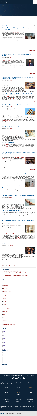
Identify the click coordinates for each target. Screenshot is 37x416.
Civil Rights (10, 80)
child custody (5, 199)
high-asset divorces (5, 229)
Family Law (10, 197)
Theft (3, 317)
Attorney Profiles (14, 375)
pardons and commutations (10, 166)
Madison (18, 392)
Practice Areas (19, 375)
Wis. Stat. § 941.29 (12, 98)
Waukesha (30, 387)
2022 (3, 335)
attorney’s (12, 113)
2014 (3, 346)
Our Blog (27, 375)
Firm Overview (8, 375)
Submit (4, 364)
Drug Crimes (11, 245)
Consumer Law (5, 294)
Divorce (10, 57)
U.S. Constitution (5, 144)
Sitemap (20, 413)
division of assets (9, 60)
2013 (3, 348)
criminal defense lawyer (7, 120)
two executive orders (18, 157)
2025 (3, 331)
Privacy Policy (14, 413)
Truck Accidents (5, 318)
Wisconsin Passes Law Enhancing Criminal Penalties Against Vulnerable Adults (13, 271)
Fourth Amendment (5, 146)
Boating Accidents (5, 285)
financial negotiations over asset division (8, 233)
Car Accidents (5, 288)
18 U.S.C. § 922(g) (10, 96)
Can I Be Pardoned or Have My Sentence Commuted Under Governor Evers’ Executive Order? (15, 275)
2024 (3, 332)
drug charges (9, 259)
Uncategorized (5, 320)
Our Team (24, 375)
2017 (3, 342)
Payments (17, 413)
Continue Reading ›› (32, 50)
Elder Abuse (4, 301)
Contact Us (32, 375)
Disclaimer (10, 413)
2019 (3, 339)
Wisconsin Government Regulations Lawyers (9, 324)
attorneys (23, 70)
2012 (3, 349)
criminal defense (18, 259)
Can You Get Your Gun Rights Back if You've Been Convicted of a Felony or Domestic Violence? (15, 272)
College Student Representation (7, 291)
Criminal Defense (11, 106)
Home (4, 375)
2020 (3, 338)
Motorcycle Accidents (6, 307)
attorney (12, 90)
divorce (4, 60)
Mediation (4, 305)
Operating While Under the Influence (8, 308)
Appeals (10, 155)
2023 (3, 334)
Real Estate (4, 314)
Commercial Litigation (6, 292)
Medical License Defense (6, 281)
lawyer (14, 207)
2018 (3, 341)
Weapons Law (5, 321)
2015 (3, 345)
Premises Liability (5, 311)
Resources (7, 413)
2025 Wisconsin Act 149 (16, 32)
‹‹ (2, 265)
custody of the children (15, 232)
